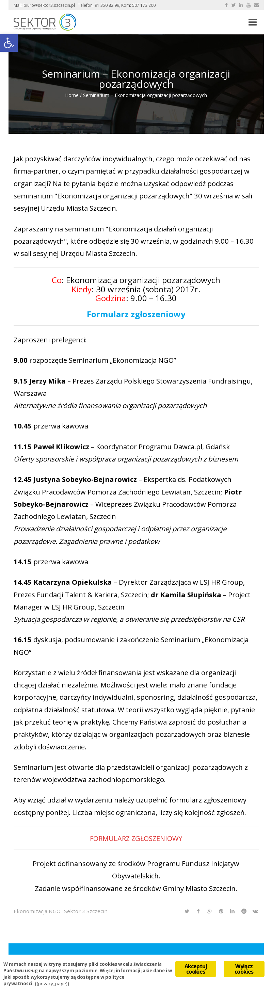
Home (72, 95)
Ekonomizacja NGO (37, 911)
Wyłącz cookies (244, 968)
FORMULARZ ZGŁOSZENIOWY (136, 838)
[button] (9, 43)
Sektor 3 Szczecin (86, 911)
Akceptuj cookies (196, 968)
